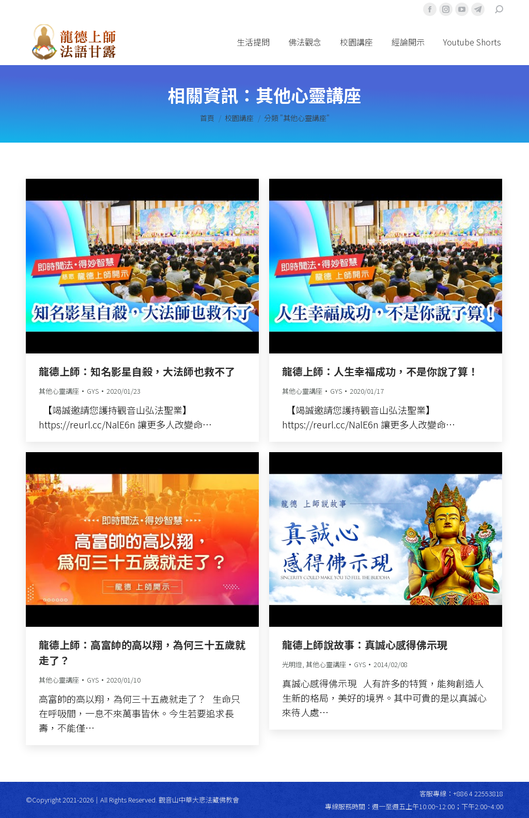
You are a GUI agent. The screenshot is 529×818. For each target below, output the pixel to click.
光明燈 (292, 664)
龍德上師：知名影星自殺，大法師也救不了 (137, 371)
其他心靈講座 (59, 391)
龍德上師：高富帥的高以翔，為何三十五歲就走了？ (142, 652)
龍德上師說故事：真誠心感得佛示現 (364, 644)
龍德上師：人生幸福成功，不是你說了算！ (380, 371)
